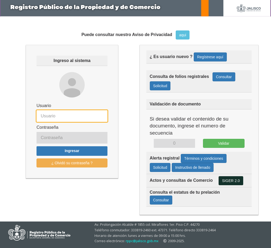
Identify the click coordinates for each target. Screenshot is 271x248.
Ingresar (72, 151)
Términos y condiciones (203, 158)
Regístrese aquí (210, 57)
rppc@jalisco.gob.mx (142, 240)
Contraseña (47, 127)
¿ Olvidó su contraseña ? (72, 163)
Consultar (224, 77)
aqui (182, 35)
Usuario (44, 105)
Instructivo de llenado (192, 167)
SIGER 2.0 (231, 181)
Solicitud (160, 86)
